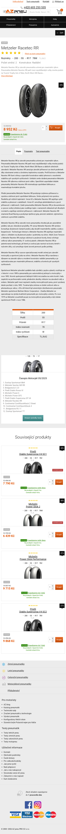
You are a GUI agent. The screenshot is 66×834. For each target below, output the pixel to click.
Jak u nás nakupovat (12, 770)
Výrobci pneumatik (11, 716)
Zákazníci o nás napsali (13, 776)
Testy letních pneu (11, 733)
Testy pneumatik (32, 1)
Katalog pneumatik (11, 707)
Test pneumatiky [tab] (43, 151)
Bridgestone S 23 (12, 388)
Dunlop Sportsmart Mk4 (15, 382)
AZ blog (7, 704)
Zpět (61, 33)
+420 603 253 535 (35, 7)
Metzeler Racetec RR (13, 401)
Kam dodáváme (10, 779)
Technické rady (10, 710)
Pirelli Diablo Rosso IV (14, 390)
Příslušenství (11, 25)
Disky (55, 19)
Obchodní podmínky (12, 755)
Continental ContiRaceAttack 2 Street (20, 403)
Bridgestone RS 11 (13, 409)
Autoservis (55, 25)
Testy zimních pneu (12, 736)
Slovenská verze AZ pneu (14, 773)
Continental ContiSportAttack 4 (19, 406)
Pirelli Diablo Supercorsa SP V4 (18, 398)
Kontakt (46, 1)
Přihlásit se (57, 1)
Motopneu (33, 19)
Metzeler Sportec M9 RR (15, 385)
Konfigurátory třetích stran (14, 719)
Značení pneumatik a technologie (17, 713)
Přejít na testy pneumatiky (35, 54)
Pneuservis (33, 25)
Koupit (54, 127)
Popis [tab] (18, 151)
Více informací (7, 76)
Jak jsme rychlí (10, 764)
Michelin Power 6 (12, 393)
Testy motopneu (10, 742)
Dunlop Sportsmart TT (15, 411)
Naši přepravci (10, 767)
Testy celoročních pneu (13, 739)
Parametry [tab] (28, 151)
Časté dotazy (9, 758)
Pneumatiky (11, 19)
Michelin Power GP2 (13, 396)
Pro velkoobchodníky (12, 761)
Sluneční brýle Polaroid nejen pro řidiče (20, 722)
